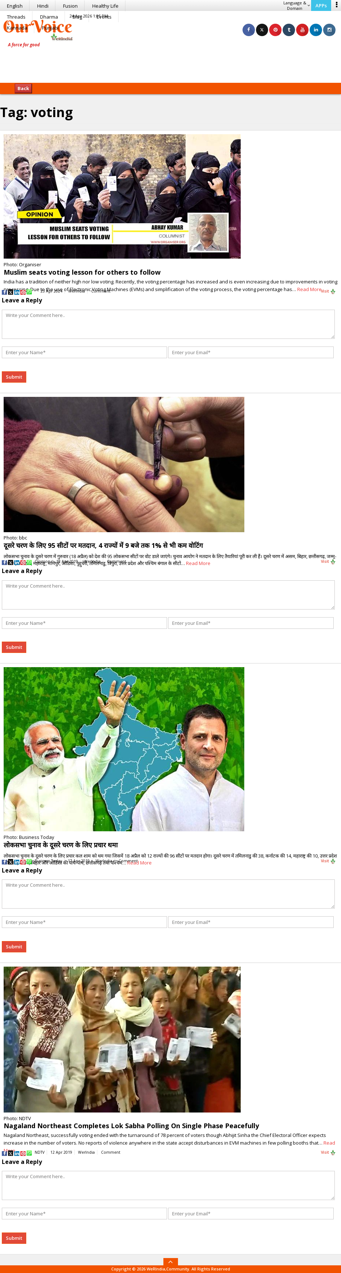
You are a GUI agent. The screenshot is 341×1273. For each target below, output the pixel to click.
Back (23, 88)
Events (104, 16)
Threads (16, 16)
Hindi (43, 6)
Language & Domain (296, 5)
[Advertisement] (170, 60)
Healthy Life (105, 6)
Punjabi (50, 27)
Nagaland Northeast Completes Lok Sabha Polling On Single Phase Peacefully (131, 1125)
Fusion (70, 6)
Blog (77, 16)
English (15, 6)
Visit (328, 291)
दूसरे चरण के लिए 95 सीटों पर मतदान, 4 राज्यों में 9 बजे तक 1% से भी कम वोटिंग (103, 545)
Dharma (49, 16)
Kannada (17, 27)
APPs (321, 5)
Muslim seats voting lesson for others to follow (82, 272)
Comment (101, 291)
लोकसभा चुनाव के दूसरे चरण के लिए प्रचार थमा (61, 844)
